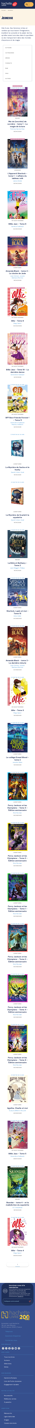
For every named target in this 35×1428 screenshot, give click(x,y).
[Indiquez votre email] (15, 1301)
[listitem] (3, 1348)
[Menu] (29, 4)
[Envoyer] (30, 1301)
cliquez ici (20, 1296)
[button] (9, 47)
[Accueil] (9, 4)
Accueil (3, 10)
